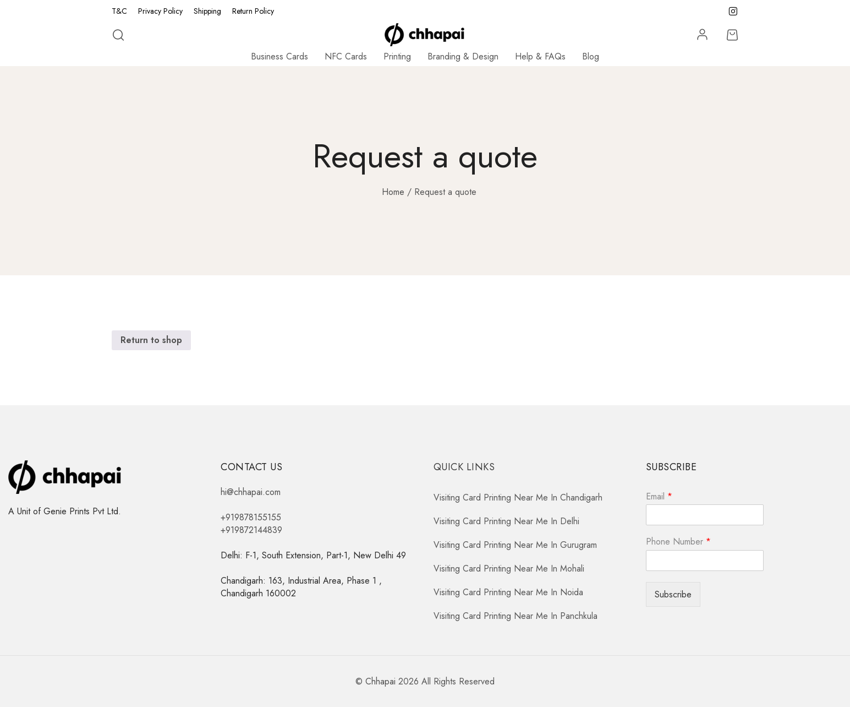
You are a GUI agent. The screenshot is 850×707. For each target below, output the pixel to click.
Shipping (207, 11)
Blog (590, 56)
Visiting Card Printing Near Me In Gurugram (515, 545)
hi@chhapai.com (251, 492)
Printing (397, 56)
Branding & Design (462, 56)
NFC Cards (346, 56)
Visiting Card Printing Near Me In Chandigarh (518, 497)
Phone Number (678, 542)
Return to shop (151, 340)
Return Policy (253, 11)
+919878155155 (251, 517)
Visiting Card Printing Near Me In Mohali (509, 568)
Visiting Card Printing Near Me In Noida (508, 592)
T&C (119, 11)
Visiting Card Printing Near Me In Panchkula (515, 616)
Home (393, 192)
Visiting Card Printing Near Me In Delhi (506, 521)
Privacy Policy (160, 11)
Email (659, 497)
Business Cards (279, 56)
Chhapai (380, 681)
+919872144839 (251, 530)
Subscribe (673, 594)
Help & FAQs (540, 56)
